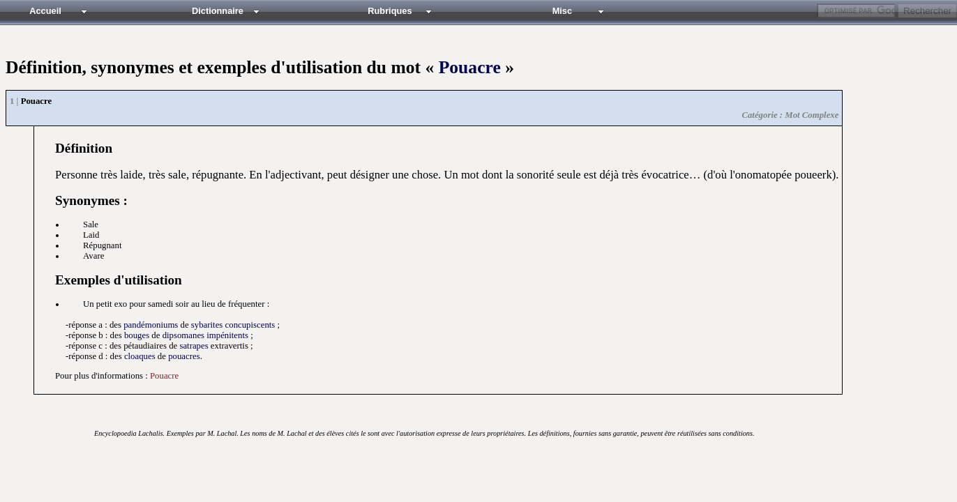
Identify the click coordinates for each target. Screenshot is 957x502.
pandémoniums (150, 325)
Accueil (45, 11)
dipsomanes (183, 335)
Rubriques (390, 11)
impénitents (227, 335)
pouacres (183, 356)
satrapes (193, 346)
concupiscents (250, 325)
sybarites (207, 325)
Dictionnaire (217, 11)
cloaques (140, 356)
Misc (562, 11)
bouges (136, 335)
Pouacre (470, 67)
